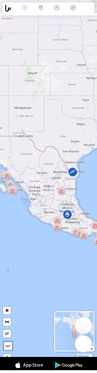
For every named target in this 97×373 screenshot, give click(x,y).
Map (40, 8)
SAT (8, 346)
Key (73, 8)
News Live (24, 8)
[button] (67, 214)
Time (56, 8)
